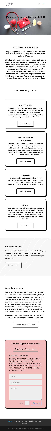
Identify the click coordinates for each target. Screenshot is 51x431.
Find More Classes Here (25, 349)
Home (10, 421)
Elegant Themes (21, 428)
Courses (17, 421)
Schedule (24, 423)
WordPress (39, 428)
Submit (36, 403)
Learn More (25, 124)
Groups (24, 421)
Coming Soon (25, 161)
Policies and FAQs (35, 421)
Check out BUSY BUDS (25, 324)
